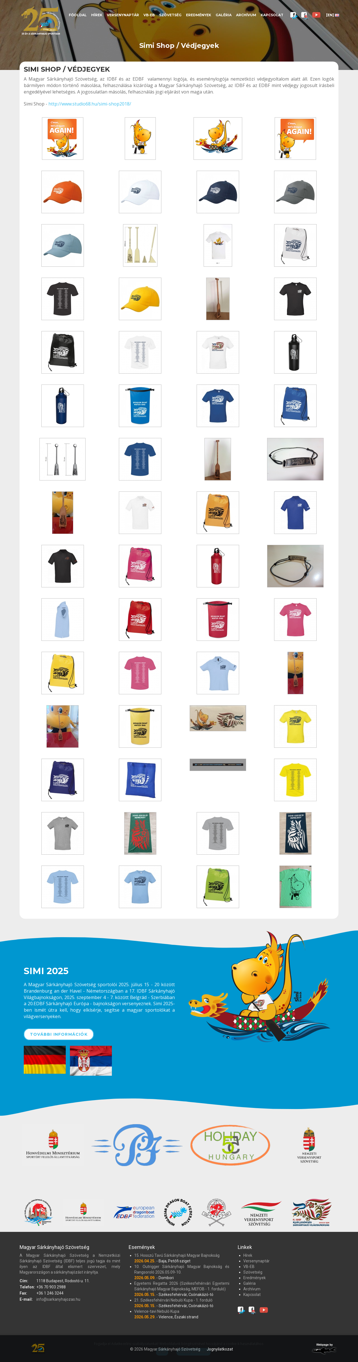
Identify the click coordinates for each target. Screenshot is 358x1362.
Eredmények (198, 15)
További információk (59, 1034)
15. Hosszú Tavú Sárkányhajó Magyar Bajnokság (177, 1255)
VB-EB (149, 15)
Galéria (224, 15)
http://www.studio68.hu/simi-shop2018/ (89, 104)
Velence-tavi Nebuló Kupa (156, 1311)
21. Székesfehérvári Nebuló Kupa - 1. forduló (173, 1300)
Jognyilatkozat (220, 1349)
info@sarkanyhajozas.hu (58, 1299)
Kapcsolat (272, 15)
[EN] (332, 15)
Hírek (96, 15)
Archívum (246, 15)
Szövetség (170, 15)
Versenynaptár (123, 15)
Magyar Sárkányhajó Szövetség (41, 20)
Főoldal (78, 15)
